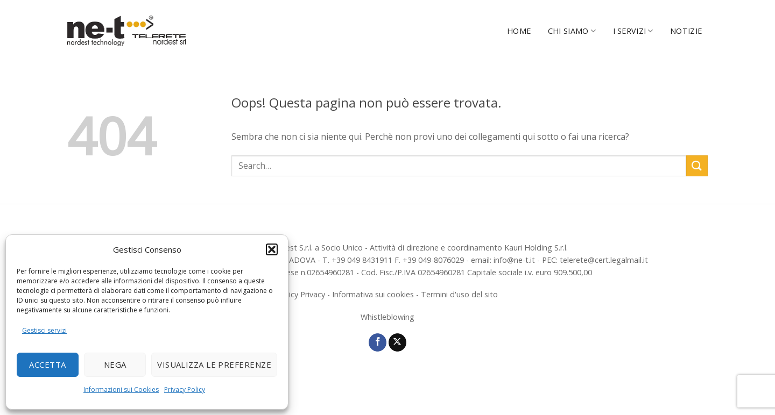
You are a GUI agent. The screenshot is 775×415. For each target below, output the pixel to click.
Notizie (686, 31)
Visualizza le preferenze (214, 364)
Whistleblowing (387, 317)
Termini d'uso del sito (459, 294)
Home (519, 31)
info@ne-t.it (514, 260)
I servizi (633, 31)
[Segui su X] (397, 342)
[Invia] (697, 165)
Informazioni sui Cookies (121, 389)
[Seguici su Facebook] (377, 342)
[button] (271, 249)
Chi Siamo (572, 31)
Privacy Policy (184, 389)
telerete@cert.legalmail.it (604, 260)
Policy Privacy (301, 294)
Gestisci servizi (44, 330)
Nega (115, 364)
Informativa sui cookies (373, 294)
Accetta (47, 364)
